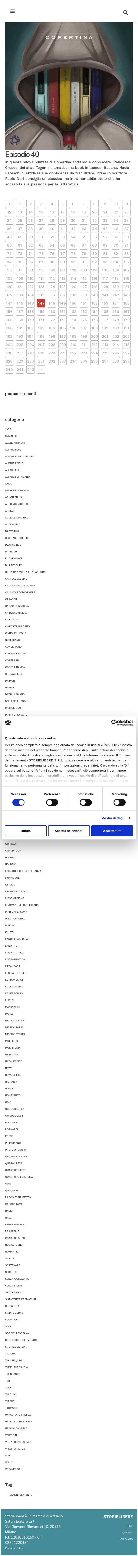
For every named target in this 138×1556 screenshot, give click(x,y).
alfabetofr (13, 470)
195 (41, 336)
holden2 (11, 864)
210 (73, 344)
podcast (11, 1122)
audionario (12, 524)
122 (31, 286)
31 (84, 220)
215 (126, 344)
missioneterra (15, 1034)
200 (94, 336)
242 (30, 369)
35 (126, 220)
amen (8, 483)
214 (116, 344)
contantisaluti (16, 653)
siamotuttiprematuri (20, 1299)
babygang (12, 531)
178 (116, 320)
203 (126, 336)
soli (8, 1326)
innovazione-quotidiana (22, 905)
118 (116, 278)
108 (9, 278)
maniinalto (12, 1006)
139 (84, 295)
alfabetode (13, 449)
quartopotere (15, 1170)
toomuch (11, 1407)
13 (20, 212)
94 (115, 262)
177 (105, 320)
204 (9, 344)
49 (19, 237)
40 (51, 228)
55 (84, 237)
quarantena (13, 1163)
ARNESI (9, 510)
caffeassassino (16, 578)
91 (84, 262)
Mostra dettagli (112, 818)
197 (62, 336)
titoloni (11, 1394)
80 (94, 253)
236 (94, 361)
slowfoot (12, 1319)
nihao (9, 1088)
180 (9, 328)
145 (20, 303)
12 (9, 212)
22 (116, 212)
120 (9, 286)
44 (94, 228)
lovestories (14, 993)
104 (94, 270)
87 (41, 262)
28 (52, 220)
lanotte (11, 945)
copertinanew (15, 667)
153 (105, 303)
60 (9, 245)
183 (41, 328)
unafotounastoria (18, 1421)
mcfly (9, 1013)
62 (30, 245)
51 (41, 237)
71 (126, 245)
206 (30, 344)
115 (84, 278)
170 (30, 320)
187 (84, 328)
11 (126, 204)
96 (9, 270)
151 (84, 303)
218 (30, 353)
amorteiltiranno (17, 490)
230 (30, 361)
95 (126, 262)
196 (52, 336)
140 (94, 295)
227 (126, 353)
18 (73, 212)
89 (62, 262)
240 (9, 369)
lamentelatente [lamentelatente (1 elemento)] (21, 1494)
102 (73, 270)
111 (41, 278)
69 (105, 245)
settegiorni (13, 1292)
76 (52, 253)
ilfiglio (10, 884)
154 (115, 303)
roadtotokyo (15, 1238)
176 (94, 320)
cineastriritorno (17, 626)
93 (105, 262)
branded (11, 551)
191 (126, 328)
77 (62, 253)
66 (73, 245)
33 (105, 220)
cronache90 (13, 673)
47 (126, 228)
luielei (9, 1000)
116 (94, 278)
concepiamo (13, 646)
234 (73, 361)
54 (73, 237)
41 (62, 228)
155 (126, 303)
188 (94, 328)
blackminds (13, 544)
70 (116, 245)
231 (41, 361)
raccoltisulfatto (18, 1197)
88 (52, 262)
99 (41, 270)
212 (95, 344)
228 (9, 361)
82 (116, 253)
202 (115, 336)
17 (62, 212)
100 (52, 270)
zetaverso (12, 1469)
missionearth (14, 1027)
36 (9, 228)
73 (20, 253)
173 (62, 320)
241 (20, 369)
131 (126, 286)
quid (8, 1183)
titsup (10, 1401)
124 (52, 286)
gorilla (10, 843)
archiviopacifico (16, 504)
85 (20, 262)
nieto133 (11, 1081)
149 (62, 303)
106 (116, 270)
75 (41, 253)
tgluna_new (14, 1360)
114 (73, 278)
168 (9, 320)
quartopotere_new (19, 1176)
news (9, 1068)
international (15, 918)
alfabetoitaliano (17, 476)
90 (73, 262)
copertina (12, 660)
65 (62, 245)
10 (116, 204)
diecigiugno (13, 707)
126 (73, 286)
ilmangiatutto (15, 891)
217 (20, 353)
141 (105, 295)
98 (30, 270)
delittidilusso (15, 701)
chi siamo (126, 1539)
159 (41, 311)
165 (105, 311)
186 (73, 328)
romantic (12, 1251)
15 (41, 212)
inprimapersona (16, 911)
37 (20, 228)
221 (63, 353)
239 (126, 361)
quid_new (11, 1190)
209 (62, 344)
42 (73, 228)
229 (20, 361)
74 (30, 253)
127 (84, 286)
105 (105, 270)
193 (20, 336)
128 (94, 286)
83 (126, 253)
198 (73, 336)
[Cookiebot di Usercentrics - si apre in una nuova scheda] (114, 723)
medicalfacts (14, 1020)
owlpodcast (14, 1115)
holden (10, 857)
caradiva (11, 599)
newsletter (14, 1074)
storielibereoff (16, 1346)
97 (20, 270)
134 (30, 295)
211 (84, 344)
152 (94, 303)
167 (126, 311)
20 (94, 212)
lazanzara (12, 966)
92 (94, 262)
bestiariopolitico (17, 538)
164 (94, 311)
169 (20, 320)
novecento (13, 1095)
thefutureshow (16, 1367)
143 (126, 295)
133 (20, 295)
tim (7, 1380)
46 (115, 228)
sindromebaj (14, 1312)
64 (51, 245)
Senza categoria (17, 1278)
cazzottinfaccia (17, 605)
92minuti (11, 436)
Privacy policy (14, 1548)
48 (9, 237)
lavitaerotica (15, 959)
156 (9, 311)
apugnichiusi (14, 497)
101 (62, 270)
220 (52, 353)
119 (126, 278)
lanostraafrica (16, 939)
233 (62, 361)
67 (84, 245)
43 (84, 228)
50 (30, 237)
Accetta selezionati (69, 831)
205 (20, 344)
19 (84, 212)
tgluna (10, 1353)
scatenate (12, 1265)
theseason (12, 1373)
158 (30, 311)
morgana (11, 1054)
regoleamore (14, 1224)
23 (126, 212)
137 (63, 295)
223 (84, 353)
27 (41, 220)
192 (9, 336)
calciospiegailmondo (20, 585)
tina (8, 1387)
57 (105, 237)
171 (41, 320)
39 (41, 228)
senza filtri (13, 1285)
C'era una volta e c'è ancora (25, 571)
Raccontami (13, 1204)
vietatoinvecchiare (18, 1441)
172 (52, 320)
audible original (16, 517)
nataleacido (13, 1061)
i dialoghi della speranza (23, 871)
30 (73, 220)
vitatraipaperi (15, 1448)
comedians (12, 639)
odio (8, 1102)
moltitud (11, 1040)
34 (116, 220)
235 (83, 361)
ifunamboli (12, 877)
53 (62, 237)
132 (9, 295)
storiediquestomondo (21, 1340)
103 (84, 270)
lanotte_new (14, 952)
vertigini (11, 1435)
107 (126, 270)
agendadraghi (15, 442)
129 (105, 286)
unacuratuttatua (18, 1414)
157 (20, 311)
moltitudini (13, 1047)
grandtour (13, 850)
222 (73, 353)
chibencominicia (16, 612)
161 (62, 311)
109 (20, 278)
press (9, 1136)
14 (31, 212)
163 (84, 311)
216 (9, 353)
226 (115, 353)
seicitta (11, 1272)
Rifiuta (26, 831)
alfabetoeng (14, 463)
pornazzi (11, 1129)
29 (62, 220)
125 (62, 286)
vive (8, 1455)
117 (105, 278)
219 (41, 353)
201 (105, 336)
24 (9, 220)
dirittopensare (16, 714)
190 (116, 328)
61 (20, 245)
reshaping (12, 1231)
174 (73, 320)
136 (52, 295)
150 (73, 303)
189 (105, 328)
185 (62, 328)
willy (9, 1462)
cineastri (11, 619)
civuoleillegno (15, 633)
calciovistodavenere (20, 592)
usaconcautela (16, 1428)
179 (126, 320)
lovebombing (14, 986)
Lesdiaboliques (15, 972)
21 (105, 212)
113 (62, 278)
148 (52, 303)
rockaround (14, 1244)
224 (94, 353)
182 (30, 328)
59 (126, 237)
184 (52, 328)
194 (30, 336)
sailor (9, 1258)
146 (30, 303)
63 (41, 245)
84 (9, 262)
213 (105, 344)
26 (30, 220)
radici (9, 1210)
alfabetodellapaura (19, 456)
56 (94, 237)
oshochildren (14, 1108)
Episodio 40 (22, 155)
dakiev (9, 687)
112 (52, 278)
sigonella (12, 1306)
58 (116, 237)
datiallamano (15, 694)
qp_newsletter (16, 1156)
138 (73, 295)
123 (41, 286)
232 (52, 361)
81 (105, 253)
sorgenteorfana (17, 1333)
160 (52, 311)
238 (115, 361)
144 (9, 303)
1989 (8, 429)
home (129, 1526)
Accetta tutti (112, 831)
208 (52, 344)
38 (30, 228)
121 (20, 286)
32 (94, 220)
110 (30, 278)
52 (52, 237)
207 (41, 344)
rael (8, 1217)
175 (84, 320)
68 (94, 245)
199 (84, 336)
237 (105, 361)
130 (116, 286)
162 (73, 311)
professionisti (15, 1149)
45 (105, 228)
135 (41, 295)
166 (116, 311)
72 (9, 253)
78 (73, 253)
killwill (10, 932)
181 (20, 328)
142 (116, 295)
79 (84, 253)
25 (20, 220)
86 (30, 262)
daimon (10, 680)
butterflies (13, 565)
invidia (9, 925)
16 (52, 212)
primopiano (13, 1142)
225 (105, 353)
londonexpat (14, 979)
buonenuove (13, 558)
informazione (14, 898)
